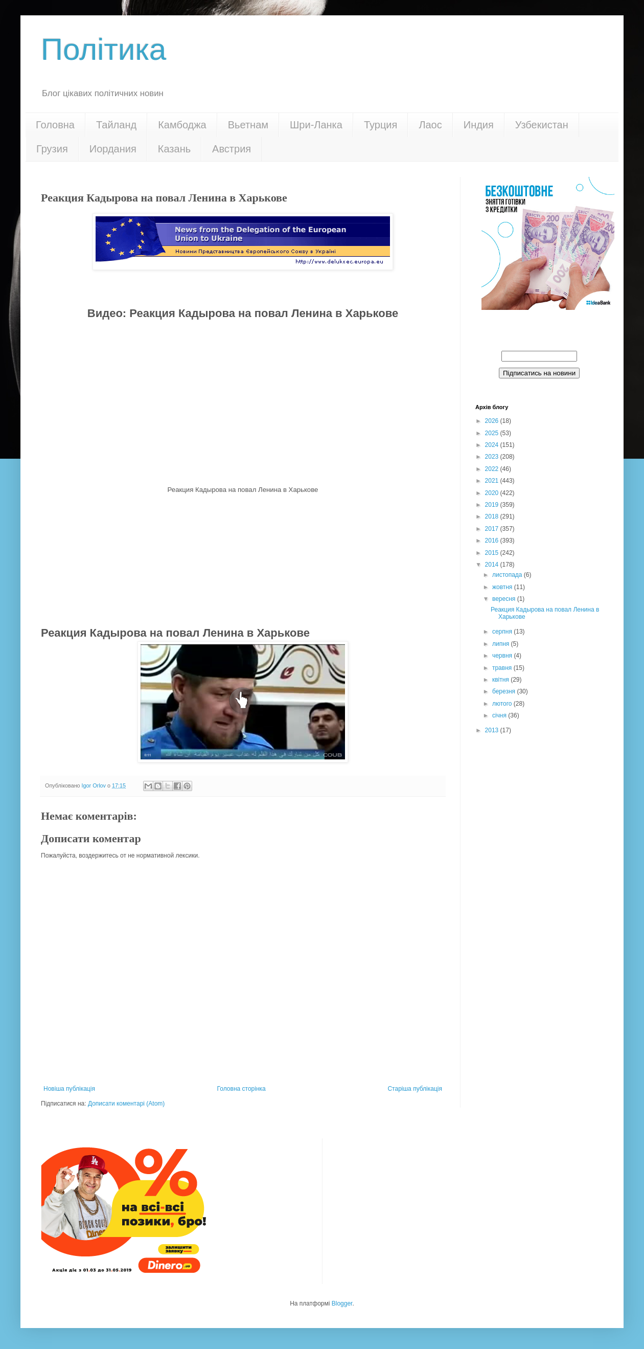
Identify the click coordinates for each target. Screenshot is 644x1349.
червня (503, 655)
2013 (492, 730)
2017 (492, 528)
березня (504, 691)
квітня (501, 679)
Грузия (52, 148)
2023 (492, 456)
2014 (492, 564)
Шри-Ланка (316, 124)
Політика (103, 49)
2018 (492, 516)
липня (501, 643)
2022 (492, 469)
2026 (492, 420)
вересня (504, 598)
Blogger (342, 1303)
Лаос (430, 124)
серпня (503, 631)
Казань (174, 148)
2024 (492, 444)
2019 (492, 504)
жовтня (503, 587)
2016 (492, 540)
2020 (492, 493)
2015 (492, 552)
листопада (508, 574)
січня (500, 715)
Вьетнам (248, 124)
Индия (479, 124)
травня (503, 667)
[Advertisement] (243, 559)
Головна (55, 124)
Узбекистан (541, 124)
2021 (492, 480)
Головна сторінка (241, 1088)
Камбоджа (182, 124)
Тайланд (116, 124)
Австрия (231, 148)
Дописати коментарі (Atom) (126, 1103)
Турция (380, 124)
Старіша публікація (414, 1088)
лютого (503, 703)
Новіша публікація (69, 1088)
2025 (492, 433)
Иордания (112, 148)
